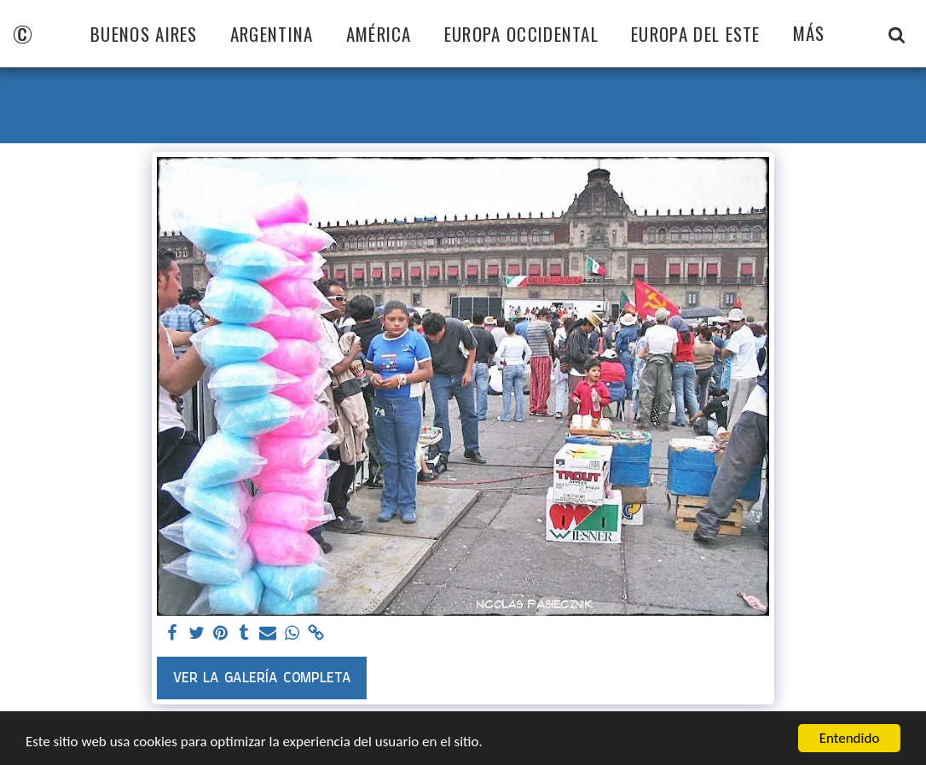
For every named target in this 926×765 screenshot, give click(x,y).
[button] (896, 34)
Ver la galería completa (262, 678)
